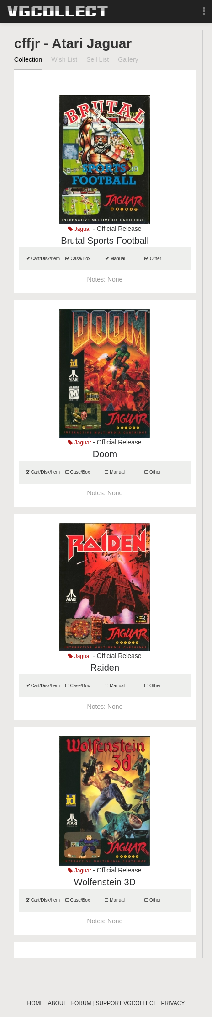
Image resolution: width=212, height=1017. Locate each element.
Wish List (64, 59)
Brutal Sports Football (104, 241)
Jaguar (79, 229)
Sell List (97, 59)
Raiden (104, 668)
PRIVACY (173, 1003)
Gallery (128, 59)
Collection (28, 59)
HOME (35, 1003)
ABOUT (57, 1003)
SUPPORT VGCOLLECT (125, 1003)
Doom (105, 454)
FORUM (81, 1003)
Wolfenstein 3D (105, 882)
